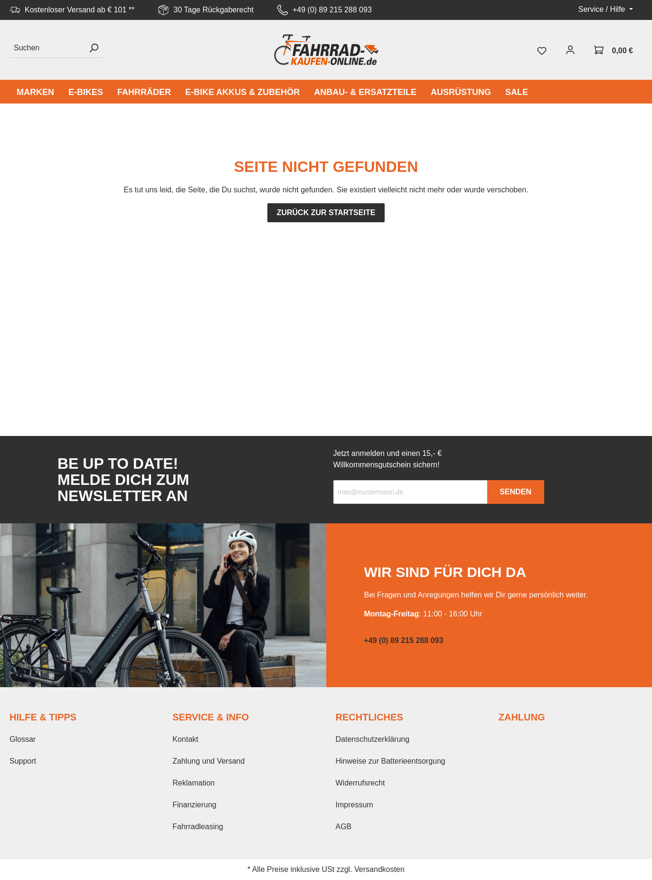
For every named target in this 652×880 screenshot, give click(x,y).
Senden (515, 492)
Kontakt (185, 739)
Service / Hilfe (602, 9)
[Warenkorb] (614, 49)
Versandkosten (379, 869)
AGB (344, 827)
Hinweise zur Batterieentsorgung (390, 761)
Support (22, 761)
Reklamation (193, 783)
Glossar (22, 739)
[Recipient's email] (410, 492)
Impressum (354, 805)
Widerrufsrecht (360, 783)
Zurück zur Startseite (326, 212)
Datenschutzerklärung (373, 739)
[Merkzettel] (542, 49)
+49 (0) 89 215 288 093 (332, 10)
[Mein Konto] (570, 49)
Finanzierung (194, 805)
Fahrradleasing (197, 827)
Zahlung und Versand (208, 761)
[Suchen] (46, 48)
